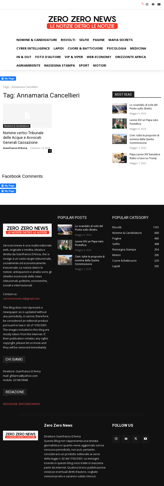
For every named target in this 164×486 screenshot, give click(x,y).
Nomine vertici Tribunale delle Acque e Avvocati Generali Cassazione (26, 137)
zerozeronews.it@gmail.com (21, 297)
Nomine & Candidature (16, 125)
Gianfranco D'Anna (15, 147)
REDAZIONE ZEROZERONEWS (21, 403)
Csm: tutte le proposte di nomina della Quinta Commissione (144, 139)
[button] (143, 4)
